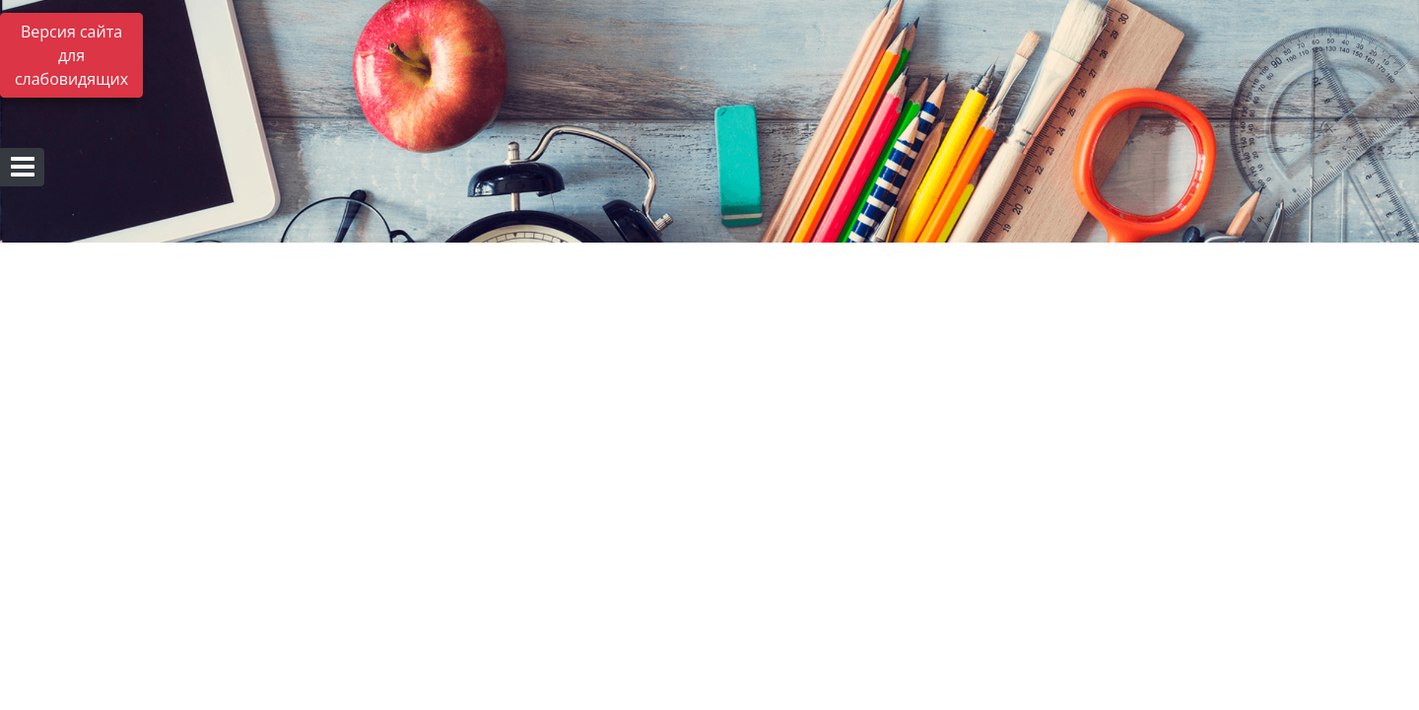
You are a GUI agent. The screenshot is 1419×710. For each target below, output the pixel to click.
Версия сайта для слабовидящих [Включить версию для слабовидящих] (71, 55)
